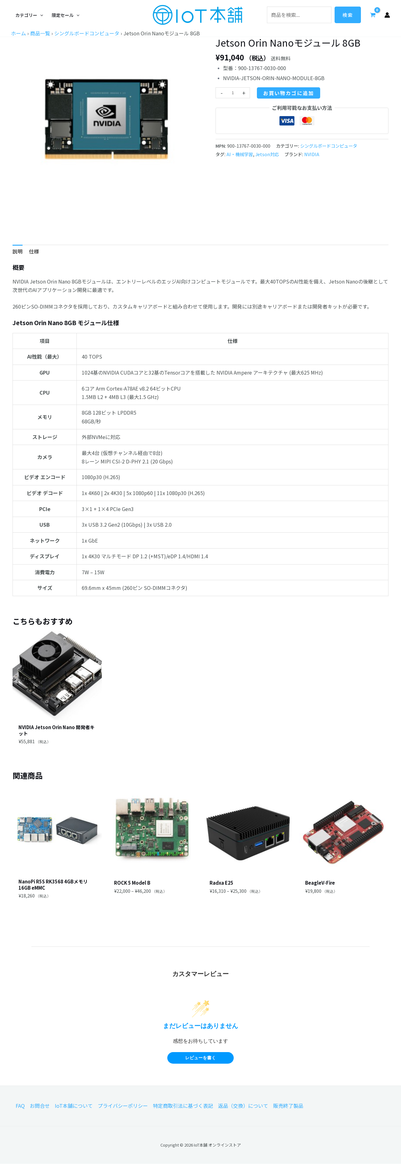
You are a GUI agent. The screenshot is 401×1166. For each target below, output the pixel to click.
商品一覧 (40, 33)
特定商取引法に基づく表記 (183, 1108)
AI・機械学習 (240, 154)
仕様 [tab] (34, 251)
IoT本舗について (74, 1108)
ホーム (18, 33)
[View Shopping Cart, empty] (372, 14)
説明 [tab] (18, 251)
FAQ (20, 1108)
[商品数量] (232, 92)
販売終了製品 (288, 1108)
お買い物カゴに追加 (288, 93)
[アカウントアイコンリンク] (387, 15)
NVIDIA (311, 154)
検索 (347, 15)
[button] (29, 15)
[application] (40, 15)
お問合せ (40, 1108)
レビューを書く (200, 1060)
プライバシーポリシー (123, 1108)
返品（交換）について (243, 1108)
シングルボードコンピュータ (86, 33)
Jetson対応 (267, 154)
